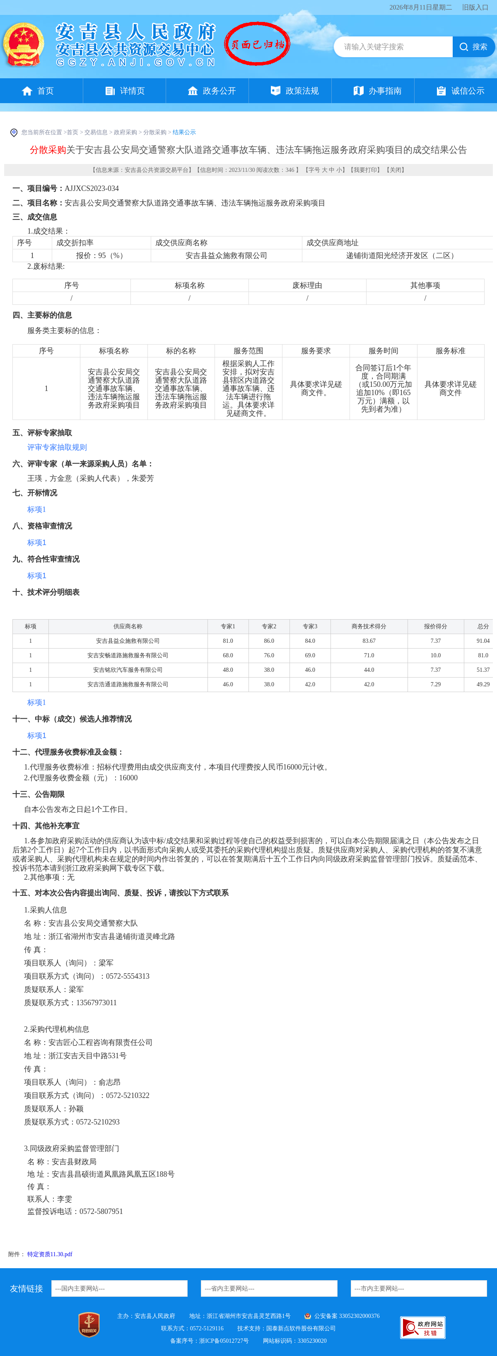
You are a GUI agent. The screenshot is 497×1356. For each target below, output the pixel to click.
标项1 (36, 509)
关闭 (395, 170)
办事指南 (385, 90)
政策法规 (302, 90)
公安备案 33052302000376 (347, 1316)
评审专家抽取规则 (57, 447)
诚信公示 (468, 90)
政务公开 (219, 90)
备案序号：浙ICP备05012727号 (209, 1341)
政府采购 (125, 132)
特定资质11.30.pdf (49, 1254)
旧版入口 (475, 7)
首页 (45, 90)
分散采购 (154, 132)
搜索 (480, 47)
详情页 (132, 90)
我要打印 (365, 170)
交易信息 (96, 132)
